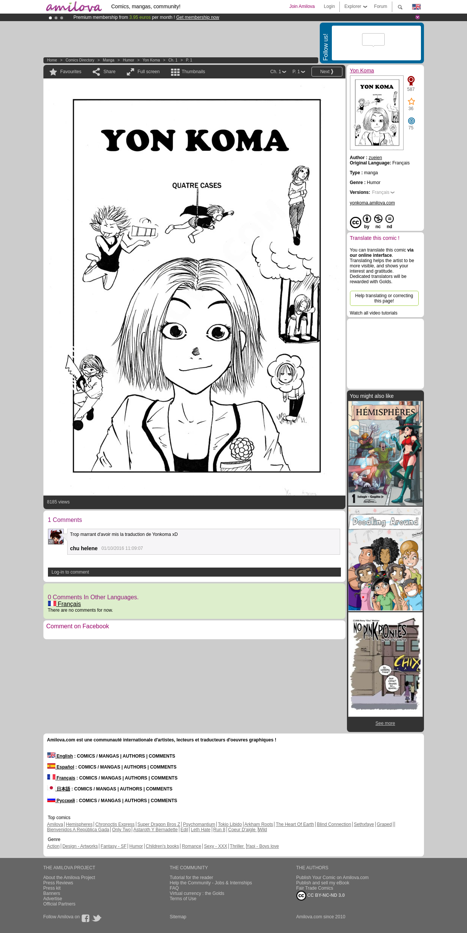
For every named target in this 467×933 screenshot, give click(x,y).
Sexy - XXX (215, 846)
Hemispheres (79, 824)
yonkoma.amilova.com (372, 203)
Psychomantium (199, 824)
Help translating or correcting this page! (384, 298)
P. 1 (189, 60)
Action (53, 846)
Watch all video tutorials (374, 313)
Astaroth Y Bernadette (155, 829)
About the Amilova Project (69, 877)
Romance (191, 846)
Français (64, 604)
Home (52, 60)
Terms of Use (183, 898)
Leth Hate (200, 829)
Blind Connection (334, 824)
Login (329, 6)
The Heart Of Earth (295, 824)
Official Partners (59, 904)
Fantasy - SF (114, 846)
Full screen (148, 71)
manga (108, 60)
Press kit (52, 888)
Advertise (52, 898)
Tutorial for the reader (191, 877)
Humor (128, 60)
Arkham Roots (258, 824)
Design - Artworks (80, 846)
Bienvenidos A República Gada (78, 829)
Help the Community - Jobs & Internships (211, 882)
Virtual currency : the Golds (197, 893)
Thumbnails (193, 71)
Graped (384, 824)
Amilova (55, 824)
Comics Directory (80, 60)
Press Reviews (58, 882)
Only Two (121, 829)
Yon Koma (151, 60)
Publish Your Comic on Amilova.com (332, 877)
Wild (262, 829)
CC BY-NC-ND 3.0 (320, 896)
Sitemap (178, 916)
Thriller (237, 846)
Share (109, 71)
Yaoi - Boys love (263, 846)
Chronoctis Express (115, 824)
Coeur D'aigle (242, 829)
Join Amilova (301, 6)
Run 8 (219, 829)
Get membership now (197, 17)
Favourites (71, 71)
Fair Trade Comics (314, 888)
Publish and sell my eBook (323, 882)
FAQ (174, 888)
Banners (51, 893)
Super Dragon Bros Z (158, 824)
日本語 (58, 789)
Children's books (162, 846)
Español (60, 767)
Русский (61, 800)
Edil (184, 829)
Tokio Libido (230, 824)
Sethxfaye (364, 824)
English (60, 756)
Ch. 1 (172, 60)
